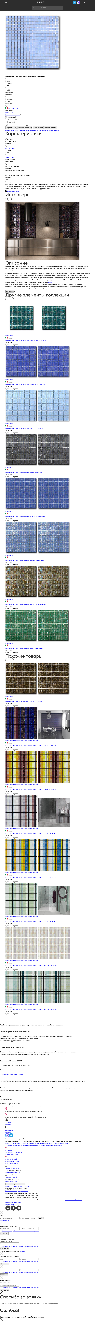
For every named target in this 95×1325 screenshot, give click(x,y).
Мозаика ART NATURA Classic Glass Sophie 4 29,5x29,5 (25, 384)
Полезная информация (62, 1143)
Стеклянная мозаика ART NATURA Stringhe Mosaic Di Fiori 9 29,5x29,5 (30, 833)
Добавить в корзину (25, 128)
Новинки (23, 1145)
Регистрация (4, 1220)
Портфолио (25, 1143)
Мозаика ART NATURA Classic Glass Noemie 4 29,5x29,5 (25, 604)
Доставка (8, 1145)
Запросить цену (11, 128)
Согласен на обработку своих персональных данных (20, 1231)
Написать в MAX (11, 1186)
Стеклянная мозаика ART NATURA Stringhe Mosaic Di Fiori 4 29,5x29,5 (30, 921)
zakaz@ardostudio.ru (12, 1172)
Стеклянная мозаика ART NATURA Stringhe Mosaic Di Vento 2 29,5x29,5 (31, 1009)
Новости (8, 1143)
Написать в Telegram (25, 1186)
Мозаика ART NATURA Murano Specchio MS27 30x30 (24, 701)
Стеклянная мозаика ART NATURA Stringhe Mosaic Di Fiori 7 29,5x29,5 (30, 877)
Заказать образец (50, 128)
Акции (51, 1143)
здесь (50, 282)
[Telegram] (13, 1210)
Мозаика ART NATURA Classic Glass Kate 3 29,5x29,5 (24, 472)
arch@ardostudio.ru (12, 1177)
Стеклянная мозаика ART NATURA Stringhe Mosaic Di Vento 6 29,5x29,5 (31, 965)
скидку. (22, 1251)
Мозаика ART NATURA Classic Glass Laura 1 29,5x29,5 (24, 428)
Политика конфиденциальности (16, 1191)
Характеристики (11, 130)
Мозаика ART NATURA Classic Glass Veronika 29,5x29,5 (25, 516)
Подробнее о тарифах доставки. (11, 1074)
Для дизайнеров (42, 1143)
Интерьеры (21, 130)
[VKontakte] (8, 1210)
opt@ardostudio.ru (12, 1168)
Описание (29, 130)
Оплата (42, 1145)
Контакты (32, 1143)
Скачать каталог (12, 191)
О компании (16, 1143)
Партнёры (36, 1145)
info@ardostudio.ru (12, 1181)
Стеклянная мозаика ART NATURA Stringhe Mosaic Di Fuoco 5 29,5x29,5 (31, 789)
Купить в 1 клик (38, 128)
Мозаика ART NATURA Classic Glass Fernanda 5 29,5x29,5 (26, 340)
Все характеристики (13, 115)
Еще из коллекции (39, 130)
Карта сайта (9, 1204)
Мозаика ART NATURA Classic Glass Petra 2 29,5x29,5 (24, 560)
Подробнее (10, 291)
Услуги (29, 1145)
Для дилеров (57, 1145)
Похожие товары (53, 130)
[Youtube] (18, 1210)
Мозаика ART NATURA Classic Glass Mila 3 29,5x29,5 (24, 648)
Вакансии (49, 1145)
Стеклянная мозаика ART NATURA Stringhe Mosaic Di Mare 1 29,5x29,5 (30, 745)
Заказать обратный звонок (15, 1184)
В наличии (16, 1145)
